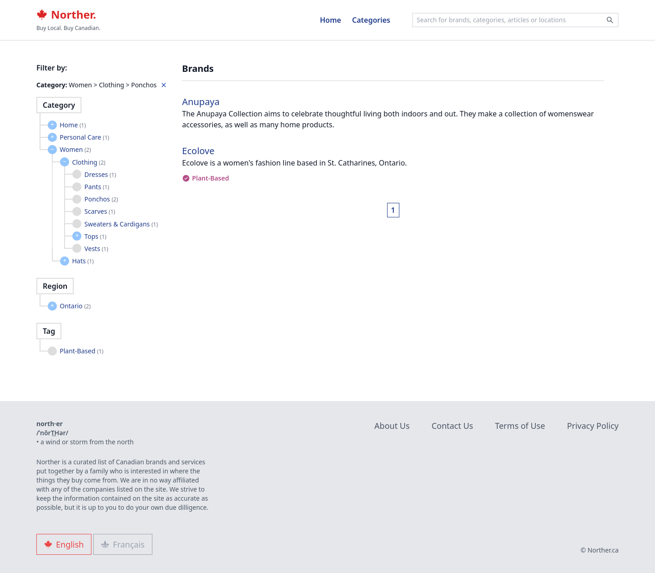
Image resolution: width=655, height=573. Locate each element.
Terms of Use (520, 425)
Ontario (75, 306)
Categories (371, 20)
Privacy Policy (593, 425)
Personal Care (84, 137)
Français (123, 544)
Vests (96, 248)
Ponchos (101, 199)
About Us (392, 425)
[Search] (610, 20)
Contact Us (453, 425)
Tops (95, 236)
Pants (97, 186)
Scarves (100, 211)
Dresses (100, 174)
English (64, 544)
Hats (83, 260)
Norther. (66, 14)
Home (330, 20)
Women (75, 149)
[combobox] (515, 20)
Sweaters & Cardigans (121, 224)
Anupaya (200, 102)
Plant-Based (81, 351)
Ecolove (198, 151)
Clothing (88, 162)
